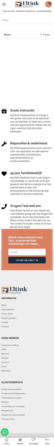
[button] (4, 4)
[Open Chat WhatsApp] (5, 432)
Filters (7, 34)
